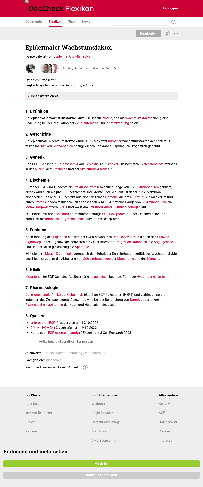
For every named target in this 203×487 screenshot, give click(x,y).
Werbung (98, 404)
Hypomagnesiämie (151, 277)
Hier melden (84, 341)
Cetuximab (75, 295)
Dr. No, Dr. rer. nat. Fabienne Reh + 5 (89, 68)
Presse (30, 422)
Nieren (40, 169)
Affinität (63, 214)
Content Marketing (105, 422)
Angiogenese (163, 242)
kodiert (113, 164)
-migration (123, 242)
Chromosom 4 (67, 164)
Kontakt (164, 404)
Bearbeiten (148, 33)
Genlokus (92, 164)
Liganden (60, 237)
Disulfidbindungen (126, 207)
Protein (107, 118)
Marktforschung (103, 431)
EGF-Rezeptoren (114, 214)
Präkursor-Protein (86, 187)
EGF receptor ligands (63, 333)
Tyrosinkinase (73, 219)
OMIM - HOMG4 (42, 328)
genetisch (101, 277)
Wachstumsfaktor (138, 118)
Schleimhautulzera (97, 259)
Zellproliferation (86, 123)
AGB (162, 413)
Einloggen (170, 8)
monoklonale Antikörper (48, 295)
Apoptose (82, 247)
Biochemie (53, 360)
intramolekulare (100, 207)
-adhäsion (139, 242)
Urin (43, 146)
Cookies (165, 431)
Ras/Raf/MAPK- (125, 237)
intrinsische (53, 219)
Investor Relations (38, 413)
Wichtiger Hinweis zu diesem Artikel (51, 367)
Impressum (167, 440)
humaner (114, 141)
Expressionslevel (152, 164)
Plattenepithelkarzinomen (44, 305)
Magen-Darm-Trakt (59, 254)
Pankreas (60, 169)
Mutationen (33, 277)
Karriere (31, 431)
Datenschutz (168, 422)
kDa (64, 207)
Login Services (102, 413)
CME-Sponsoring (104, 440)
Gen (43, 164)
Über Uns (32, 404)
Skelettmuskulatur (93, 169)
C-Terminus (138, 197)
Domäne (111, 197)
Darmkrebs (138, 300)
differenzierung (118, 123)
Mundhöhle (125, 259)
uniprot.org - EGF (42, 323)
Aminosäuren (149, 187)
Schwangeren (63, 146)
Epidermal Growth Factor (71, 56)
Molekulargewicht (38, 207)
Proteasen (42, 202)
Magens (153, 259)
